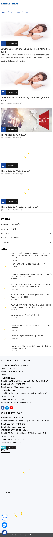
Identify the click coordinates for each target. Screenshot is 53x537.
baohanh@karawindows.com (19, 387)
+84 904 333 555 (8, 375)
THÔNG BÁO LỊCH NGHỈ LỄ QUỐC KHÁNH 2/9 (28, 264)
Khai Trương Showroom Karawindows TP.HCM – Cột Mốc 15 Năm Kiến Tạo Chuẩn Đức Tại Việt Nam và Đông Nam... (30, 255)
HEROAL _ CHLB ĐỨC (10, 224)
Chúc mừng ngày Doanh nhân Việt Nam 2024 (27, 336)
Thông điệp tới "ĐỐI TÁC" (13, 135)
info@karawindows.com (16, 427)
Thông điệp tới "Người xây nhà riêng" (19, 207)
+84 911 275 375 (18, 399)
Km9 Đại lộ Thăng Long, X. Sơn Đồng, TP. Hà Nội (28, 421)
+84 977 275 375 (8, 369)
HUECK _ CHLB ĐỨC (10, 238)
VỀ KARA (5, 242)
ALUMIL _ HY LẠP (9, 229)
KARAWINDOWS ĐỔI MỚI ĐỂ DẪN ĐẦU (26, 315)
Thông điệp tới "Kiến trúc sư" (15, 171)
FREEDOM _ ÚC (8, 233)
